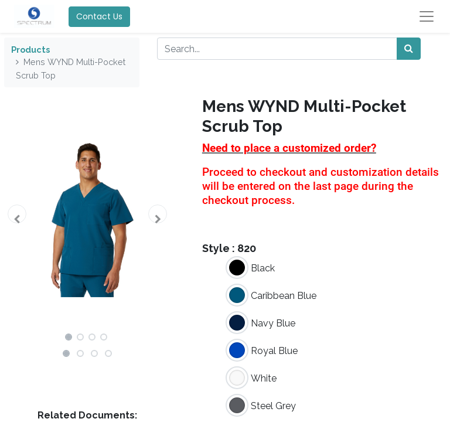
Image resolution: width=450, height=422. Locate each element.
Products (30, 50)
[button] (16, 214)
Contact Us (99, 16)
